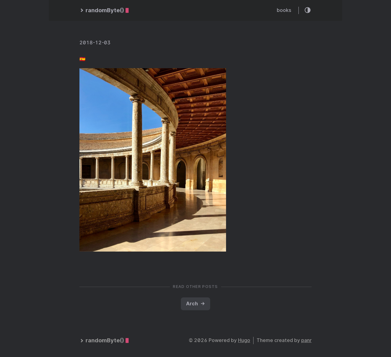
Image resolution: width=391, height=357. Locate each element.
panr (306, 340)
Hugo (244, 340)
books (284, 10)
